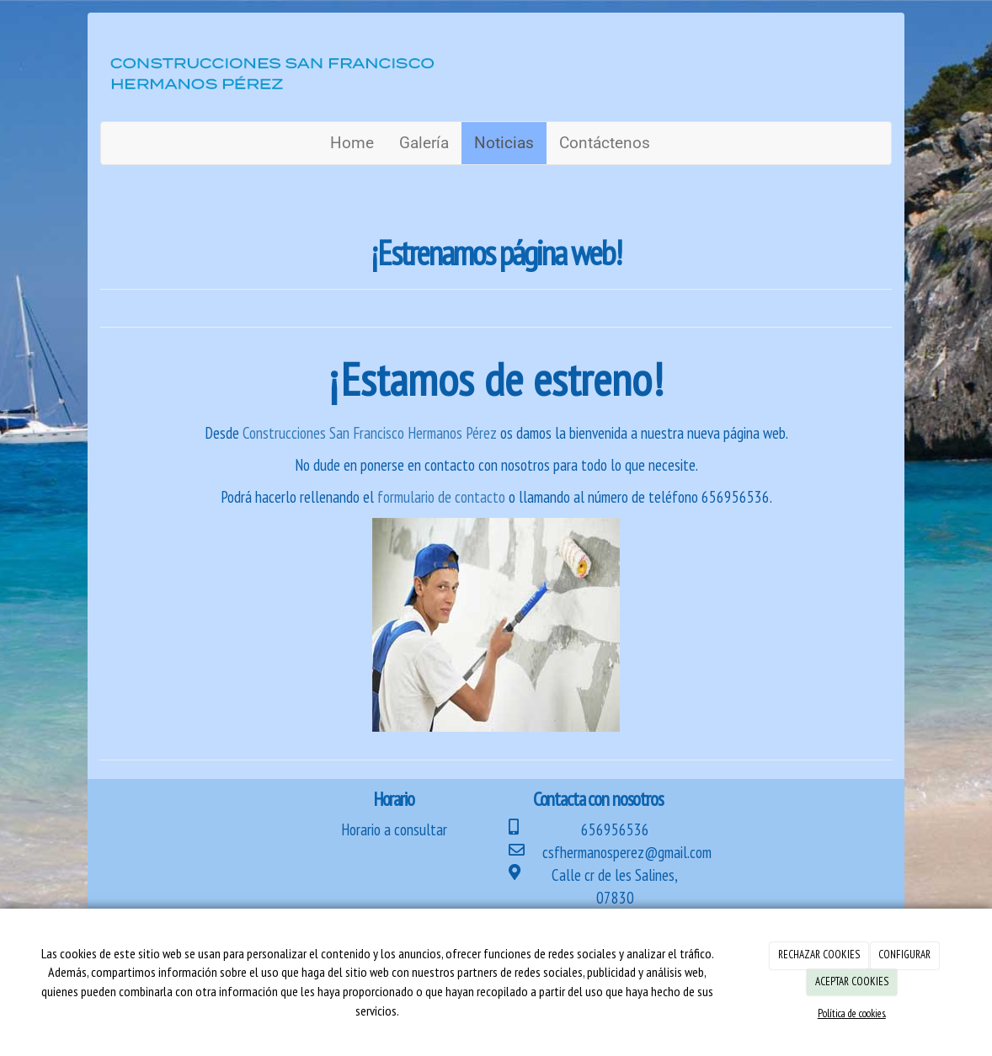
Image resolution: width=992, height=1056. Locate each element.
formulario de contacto (439, 497)
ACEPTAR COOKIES (851, 981)
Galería (424, 142)
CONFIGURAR (904, 954)
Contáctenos (604, 142)
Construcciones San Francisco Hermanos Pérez (371, 433)
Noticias (504, 142)
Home (352, 142)
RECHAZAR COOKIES (819, 954)
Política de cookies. (852, 1013)
